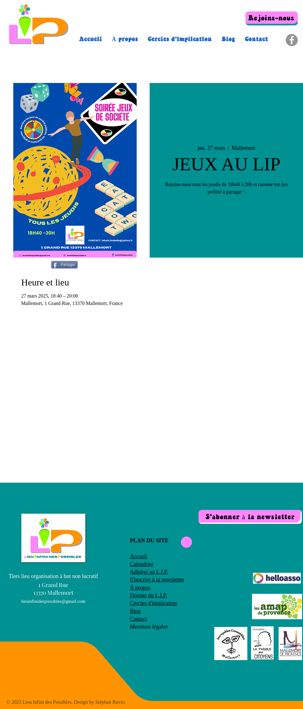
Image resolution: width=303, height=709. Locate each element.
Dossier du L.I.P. (148, 595)
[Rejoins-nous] (271, 18)
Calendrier (141, 564)
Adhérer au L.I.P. (149, 572)
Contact (138, 619)
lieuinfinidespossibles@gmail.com (53, 601)
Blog (135, 611)
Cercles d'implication (153, 603)
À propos (140, 588)
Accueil (138, 556)
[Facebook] (292, 40)
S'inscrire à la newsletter (157, 579)
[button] (250, 517)
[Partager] (64, 264)
